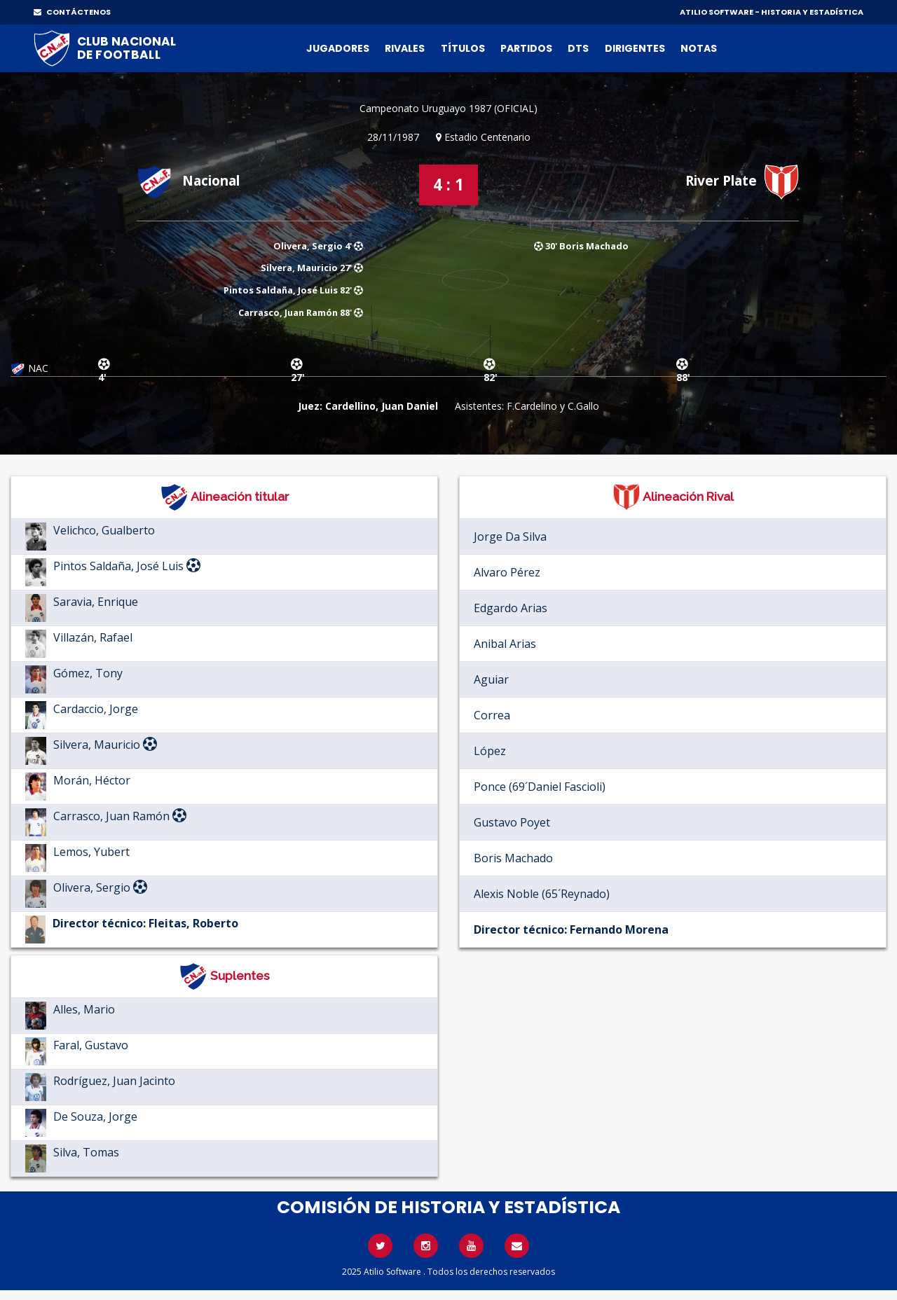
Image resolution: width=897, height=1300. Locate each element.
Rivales (405, 48)
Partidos (526, 48)
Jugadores (337, 48)
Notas (698, 48)
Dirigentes (635, 48)
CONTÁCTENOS (72, 12)
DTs (578, 48)
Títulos (463, 48)
